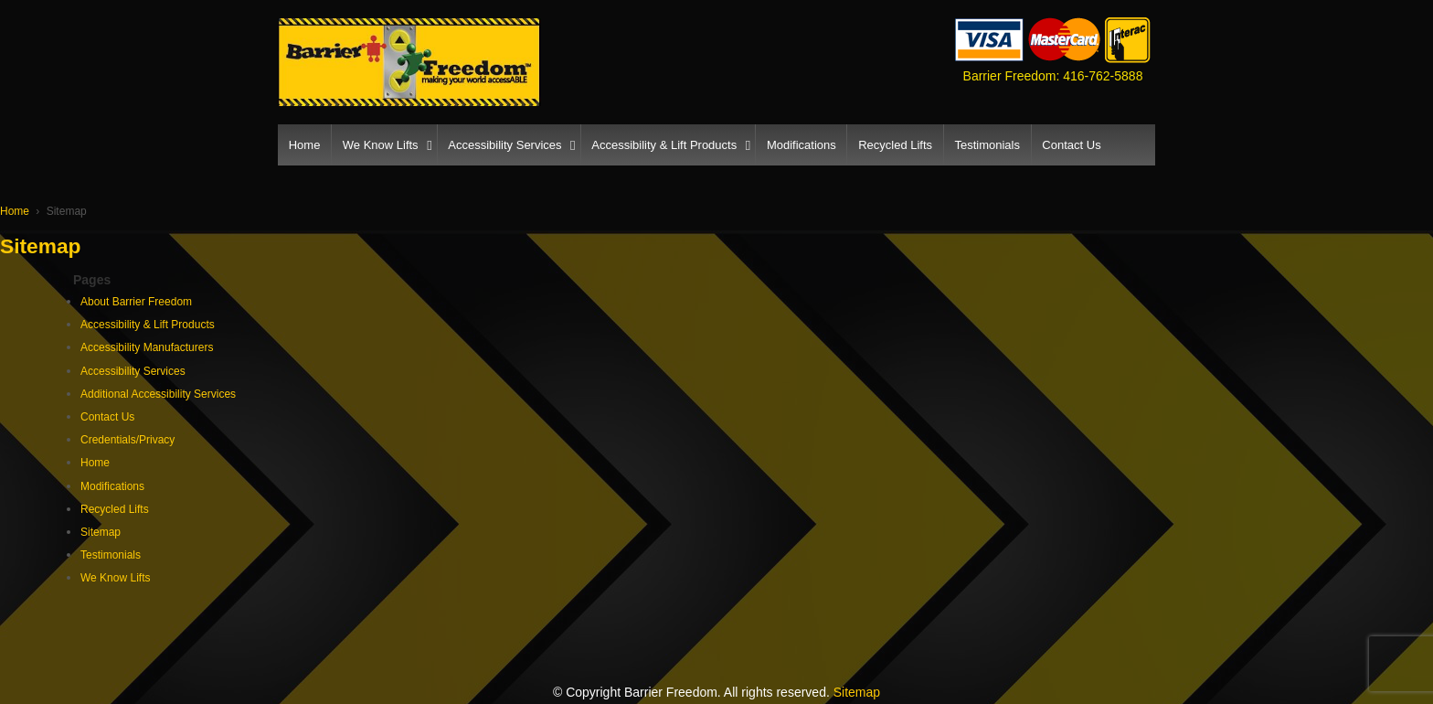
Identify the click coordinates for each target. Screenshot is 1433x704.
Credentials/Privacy (127, 439)
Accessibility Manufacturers (146, 347)
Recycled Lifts (895, 145)
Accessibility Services (504, 145)
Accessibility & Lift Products (664, 145)
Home (305, 145)
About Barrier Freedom (136, 301)
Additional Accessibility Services (158, 394)
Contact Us (1071, 145)
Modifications (801, 145)
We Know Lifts (381, 145)
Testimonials (987, 145)
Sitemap (100, 532)
